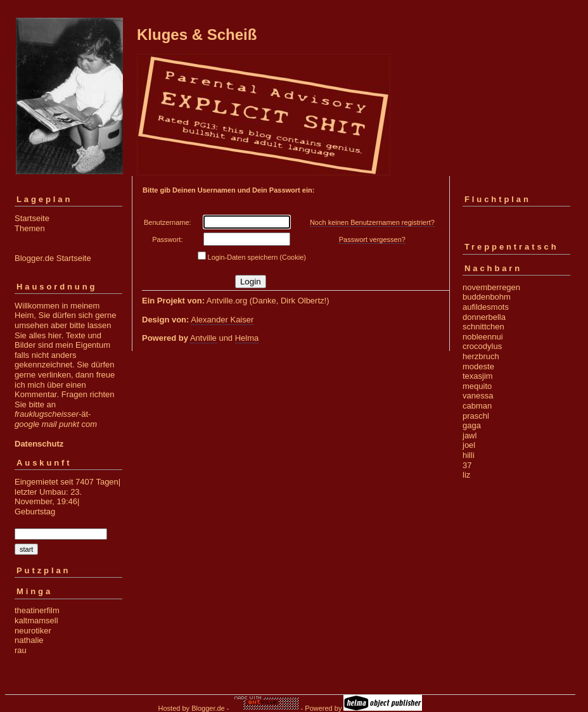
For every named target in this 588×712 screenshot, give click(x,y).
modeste (478, 366)
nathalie (29, 640)
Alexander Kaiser (222, 319)
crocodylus (482, 346)
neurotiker (33, 630)
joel (469, 445)
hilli (469, 455)
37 (467, 465)
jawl (469, 435)
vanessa (478, 395)
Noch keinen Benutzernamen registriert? (372, 222)
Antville (203, 338)
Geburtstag (35, 511)
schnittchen (483, 326)
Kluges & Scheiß (197, 34)
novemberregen (491, 287)
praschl (476, 416)
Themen (30, 228)
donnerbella (484, 317)
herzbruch (481, 356)
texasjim (478, 376)
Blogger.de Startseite (53, 258)
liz (466, 475)
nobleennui (483, 336)
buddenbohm (487, 297)
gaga (472, 425)
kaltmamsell (36, 620)
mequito (477, 386)
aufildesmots (486, 307)
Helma (247, 338)
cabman (477, 405)
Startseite (32, 218)
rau (21, 650)
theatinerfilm (37, 610)
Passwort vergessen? (372, 239)
